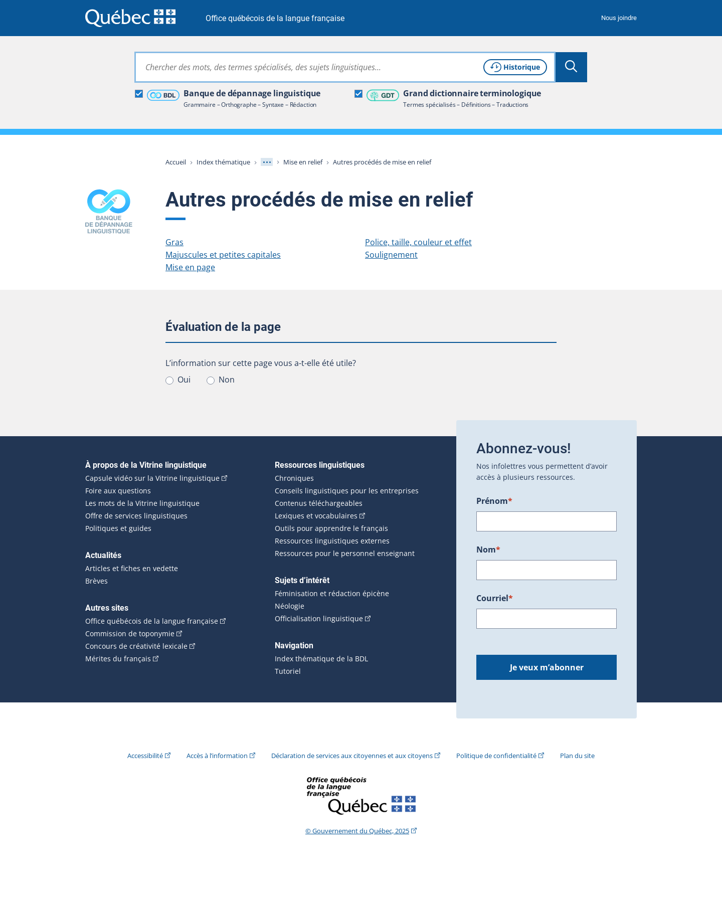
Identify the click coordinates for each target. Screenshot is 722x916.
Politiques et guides (118, 528)
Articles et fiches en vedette (131, 569)
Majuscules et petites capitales (223, 254)
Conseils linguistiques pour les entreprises (347, 491)
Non (227, 379)
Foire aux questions (118, 491)
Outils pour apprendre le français (331, 528)
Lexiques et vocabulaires (316, 516)
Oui (184, 379)
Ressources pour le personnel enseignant (345, 553)
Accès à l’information (217, 755)
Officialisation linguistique (319, 619)
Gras (174, 242)
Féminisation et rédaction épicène (332, 594)
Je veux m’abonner (547, 667)
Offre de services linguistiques (136, 516)
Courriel (494, 598)
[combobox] (345, 67)
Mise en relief (302, 161)
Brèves (96, 581)
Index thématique (223, 161)
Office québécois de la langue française (275, 18)
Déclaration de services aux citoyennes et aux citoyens (352, 755)
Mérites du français (118, 659)
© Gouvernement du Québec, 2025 (357, 830)
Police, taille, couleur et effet (418, 242)
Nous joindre (619, 18)
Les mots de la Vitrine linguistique (142, 503)
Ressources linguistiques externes (332, 541)
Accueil (175, 161)
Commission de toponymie (129, 634)
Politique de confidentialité (496, 755)
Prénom (494, 500)
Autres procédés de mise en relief (382, 161)
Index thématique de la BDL (321, 659)
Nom (488, 549)
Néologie (289, 606)
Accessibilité (145, 755)
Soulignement (391, 254)
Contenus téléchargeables (319, 503)
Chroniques (294, 478)
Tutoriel (288, 671)
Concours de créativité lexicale (136, 646)
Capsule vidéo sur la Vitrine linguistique (152, 478)
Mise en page (190, 267)
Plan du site (577, 755)
